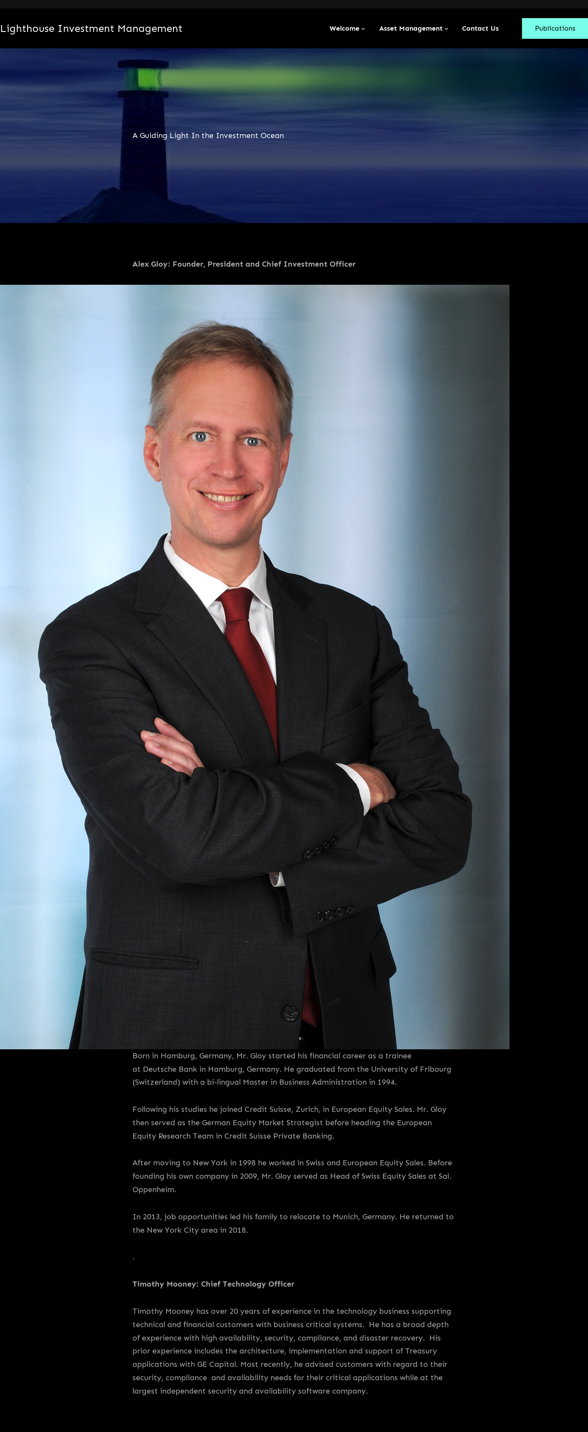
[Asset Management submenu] (446, 28)
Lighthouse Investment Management (91, 28)
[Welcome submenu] (363, 28)
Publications (555, 28)
